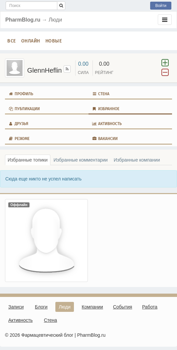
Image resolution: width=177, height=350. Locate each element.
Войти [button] (160, 5)
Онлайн (30, 40)
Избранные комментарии (81, 160)
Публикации (24, 108)
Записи (16, 307)
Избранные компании (137, 160)
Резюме (18, 138)
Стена (100, 94)
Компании (92, 307)
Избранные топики (28, 160)
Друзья (18, 123)
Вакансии (105, 138)
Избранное (105, 108)
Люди (64, 307)
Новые (53, 40)
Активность (107, 123)
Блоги (41, 307)
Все (11, 40)
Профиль (20, 94)
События (122, 307)
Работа (149, 307)
